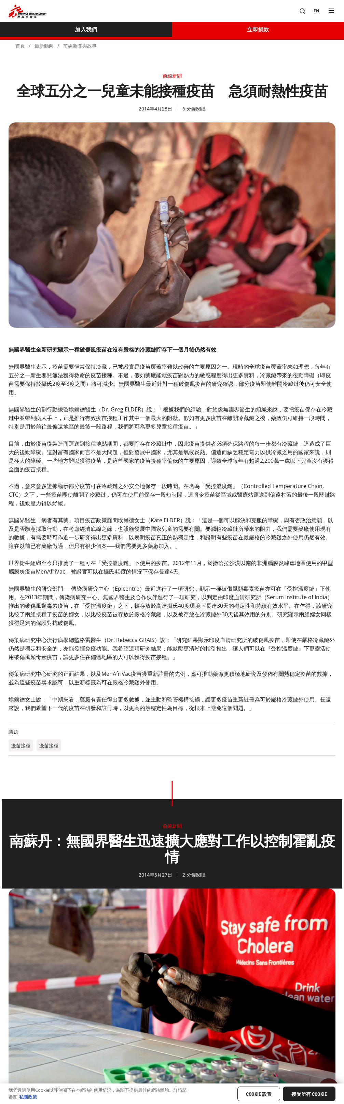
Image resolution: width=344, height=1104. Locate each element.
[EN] (316, 11)
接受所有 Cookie (309, 1094)
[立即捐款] (258, 29)
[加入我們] (86, 29)
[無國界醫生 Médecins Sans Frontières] (27, 11)
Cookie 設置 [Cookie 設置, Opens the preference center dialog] (259, 1094)
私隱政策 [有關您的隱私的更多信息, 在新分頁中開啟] (28, 1097)
